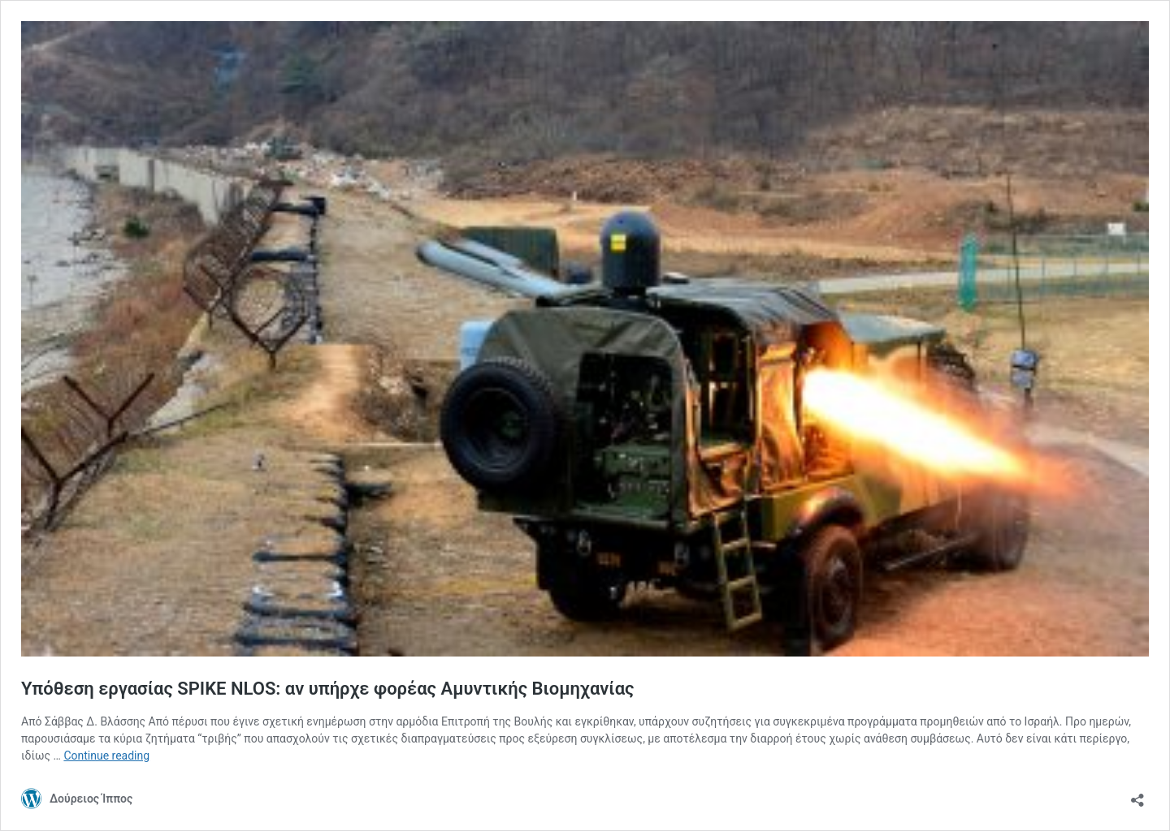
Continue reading (106, 755)
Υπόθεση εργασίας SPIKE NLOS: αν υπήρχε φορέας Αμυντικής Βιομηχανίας (327, 688)
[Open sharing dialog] (1137, 794)
